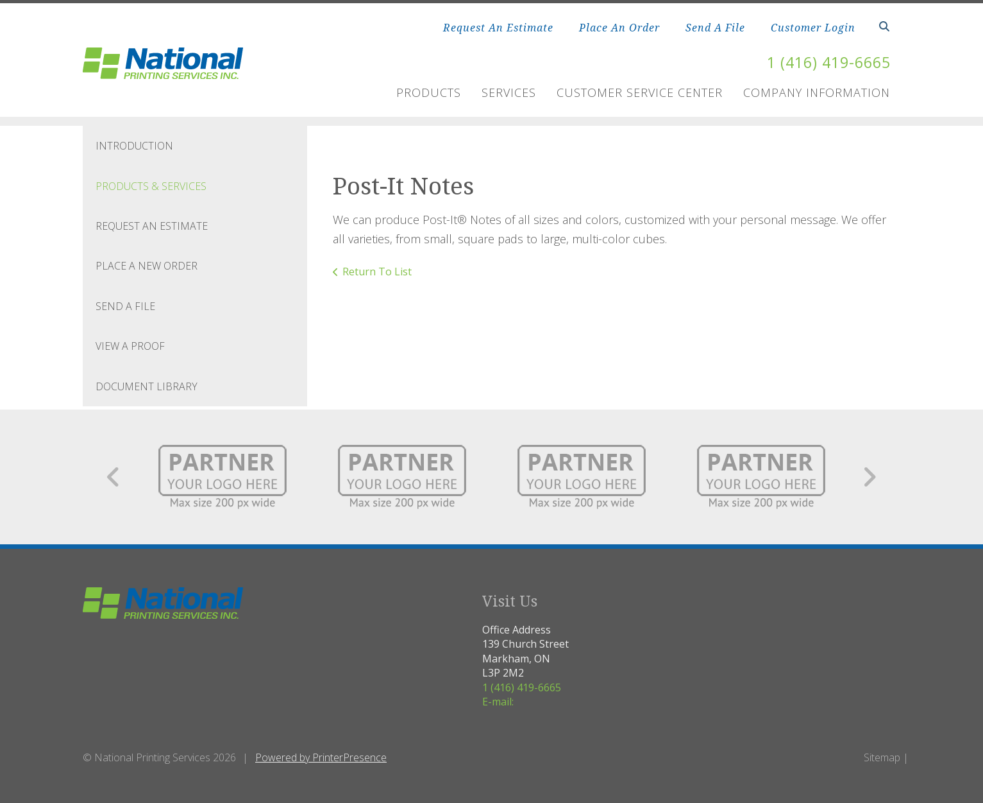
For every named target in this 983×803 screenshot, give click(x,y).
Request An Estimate (498, 28)
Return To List (377, 271)
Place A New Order (146, 266)
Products (428, 92)
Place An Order (619, 28)
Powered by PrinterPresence (321, 757)
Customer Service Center (640, 92)
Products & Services (151, 185)
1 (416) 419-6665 (825, 62)
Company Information (816, 92)
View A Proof (130, 346)
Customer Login (813, 28)
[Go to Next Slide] (869, 477)
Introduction (134, 146)
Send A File (715, 28)
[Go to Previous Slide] (114, 477)
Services (509, 92)
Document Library (146, 386)
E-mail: (498, 701)
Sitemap (882, 757)
